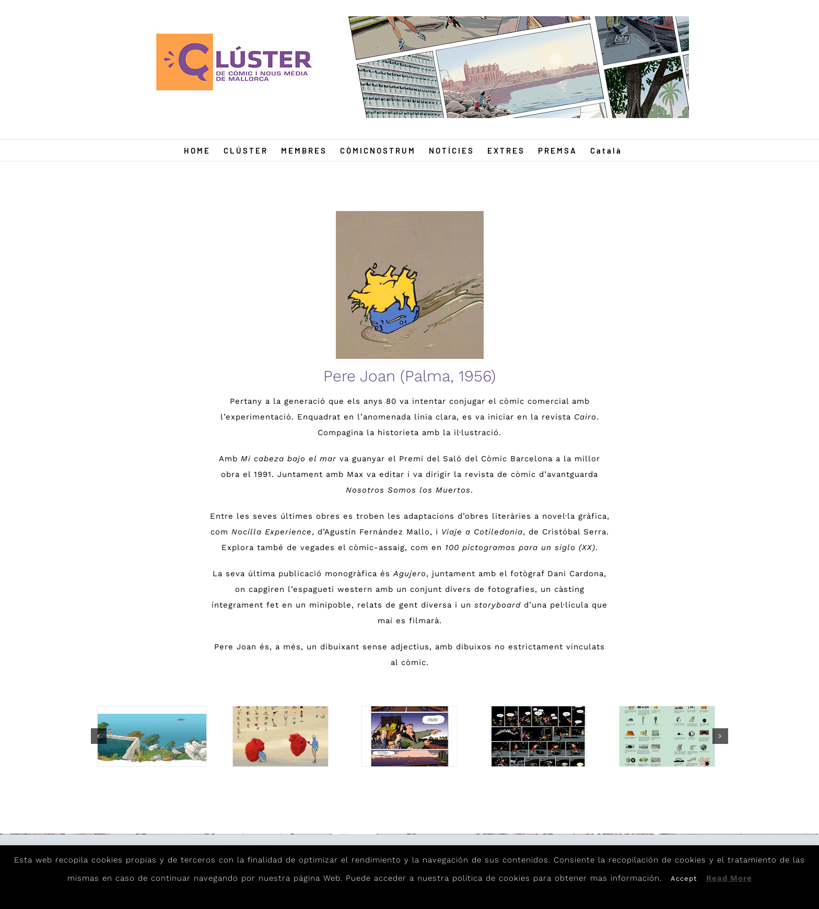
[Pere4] (152, 736)
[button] (99, 736)
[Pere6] (667, 736)
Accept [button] (684, 878)
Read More (729, 878)
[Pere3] (538, 736)
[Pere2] (280, 736)
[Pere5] (409, 736)
